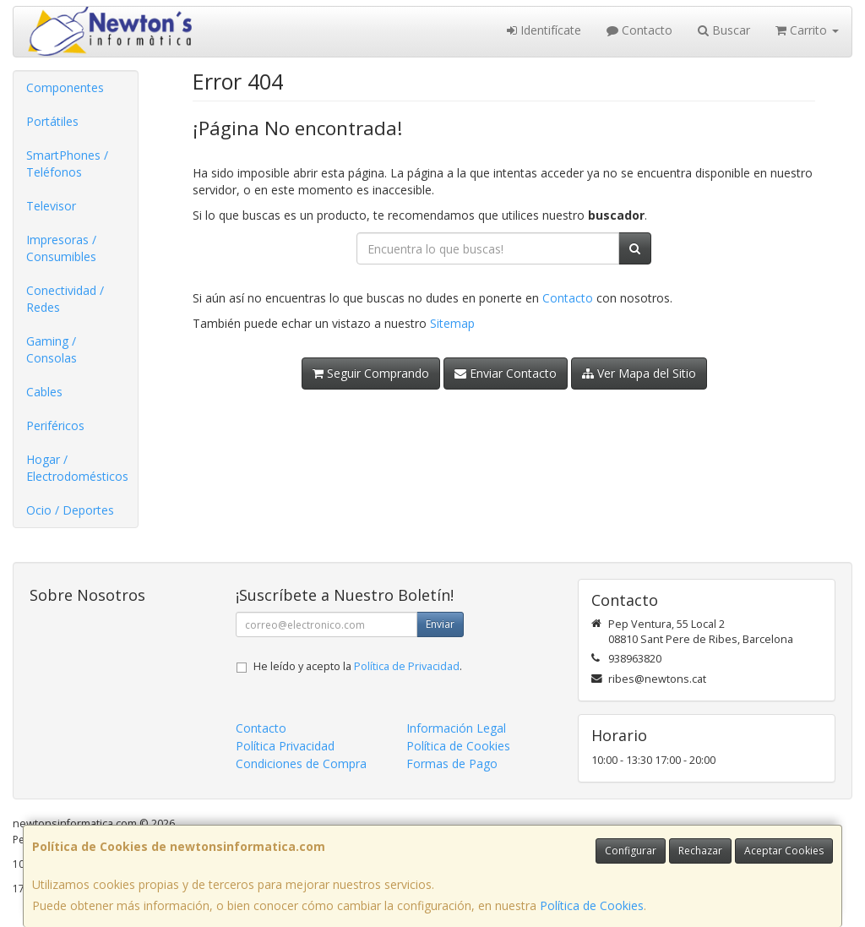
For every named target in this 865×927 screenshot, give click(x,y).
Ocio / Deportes (70, 510)
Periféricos (55, 425)
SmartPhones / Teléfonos (67, 163)
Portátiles (52, 121)
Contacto (639, 30)
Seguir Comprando (371, 373)
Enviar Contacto (505, 373)
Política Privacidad (285, 746)
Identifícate (544, 30)
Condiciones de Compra (301, 763)
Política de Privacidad (407, 666)
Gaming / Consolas (51, 349)
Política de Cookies (592, 905)
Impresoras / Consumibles (61, 248)
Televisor (51, 206)
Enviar (440, 624)
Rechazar (700, 850)
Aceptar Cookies (784, 850)
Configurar (630, 850)
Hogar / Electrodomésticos (77, 467)
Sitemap (452, 323)
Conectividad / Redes (65, 298)
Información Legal (456, 728)
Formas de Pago (452, 763)
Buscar (724, 30)
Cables (44, 392)
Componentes (65, 87)
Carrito (807, 30)
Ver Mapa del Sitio (639, 373)
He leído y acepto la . (357, 666)
